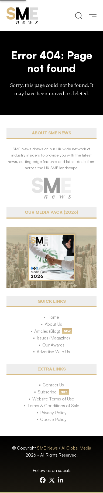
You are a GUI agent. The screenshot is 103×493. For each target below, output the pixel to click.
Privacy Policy (53, 412)
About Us (53, 324)
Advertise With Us (53, 351)
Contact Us (53, 384)
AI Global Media (76, 448)
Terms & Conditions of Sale (53, 405)
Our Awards (53, 345)
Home (53, 317)
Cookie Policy (53, 419)
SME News (47, 448)
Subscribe (47, 392)
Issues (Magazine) (53, 338)
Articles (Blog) (47, 331)
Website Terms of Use (53, 399)
